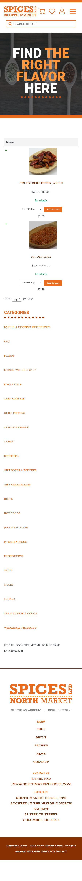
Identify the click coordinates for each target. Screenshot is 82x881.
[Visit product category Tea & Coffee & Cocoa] (41, 623)
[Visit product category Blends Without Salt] (41, 380)
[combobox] (17, 309)
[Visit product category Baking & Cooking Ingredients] (41, 337)
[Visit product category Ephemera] (41, 466)
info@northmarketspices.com (41, 794)
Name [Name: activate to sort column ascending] (36, 142)
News (41, 764)
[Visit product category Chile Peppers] (41, 423)
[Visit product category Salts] (41, 580)
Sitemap (33, 861)
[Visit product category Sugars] (41, 609)
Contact (41, 772)
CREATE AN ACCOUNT (26, 720)
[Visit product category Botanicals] (41, 394)
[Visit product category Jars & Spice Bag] (41, 538)
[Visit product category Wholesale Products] (41, 638)
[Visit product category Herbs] (41, 509)
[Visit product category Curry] (41, 452)
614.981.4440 (41, 789)
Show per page (18, 309)
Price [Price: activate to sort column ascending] (50, 142)
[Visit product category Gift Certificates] (41, 495)
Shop (41, 739)
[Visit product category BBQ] (41, 352)
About (41, 747)
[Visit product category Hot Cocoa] (41, 523)
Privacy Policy (54, 861)
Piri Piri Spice (18, 260)
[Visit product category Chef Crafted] (41, 409)
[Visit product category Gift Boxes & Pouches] (41, 480)
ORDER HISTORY (59, 720)
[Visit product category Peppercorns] (41, 566)
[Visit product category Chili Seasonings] (41, 437)
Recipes (41, 756)
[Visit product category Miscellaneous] (41, 552)
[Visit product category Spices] (41, 595)
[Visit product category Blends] (41, 366)
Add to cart (18, 217)
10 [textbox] (15, 310)
